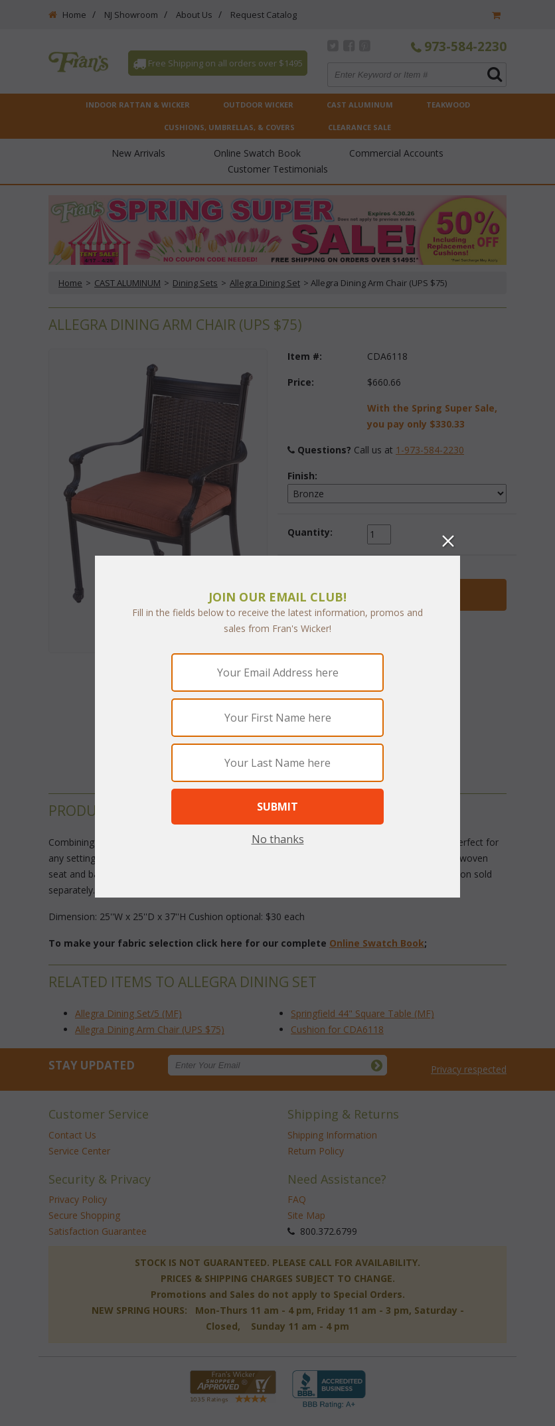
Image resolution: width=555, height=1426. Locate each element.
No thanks (278, 839)
